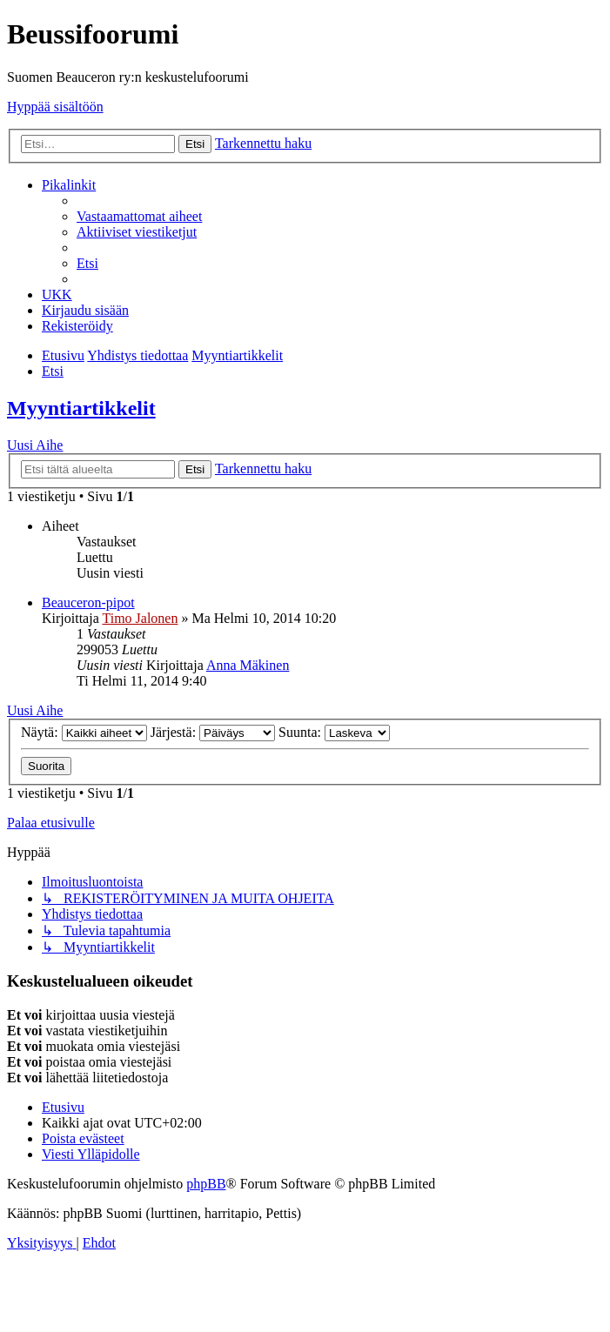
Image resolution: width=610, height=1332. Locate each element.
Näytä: (84, 732)
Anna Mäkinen (248, 665)
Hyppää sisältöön (55, 106)
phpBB (205, 1183)
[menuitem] (139, 216)
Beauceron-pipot (88, 602)
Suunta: (334, 732)
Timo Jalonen (140, 618)
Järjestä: (213, 732)
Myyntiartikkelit (81, 408)
